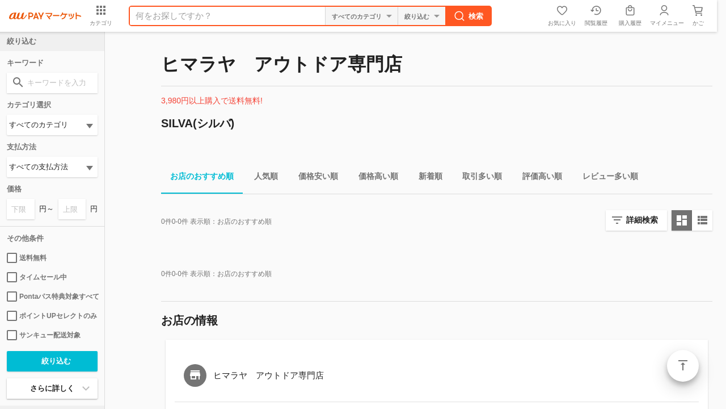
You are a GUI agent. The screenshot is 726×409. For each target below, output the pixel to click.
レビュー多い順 (605, 178)
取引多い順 (477, 178)
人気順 (261, 178)
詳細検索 (642, 219)
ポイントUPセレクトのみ (52, 316)
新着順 (426, 178)
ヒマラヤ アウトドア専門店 (268, 375)
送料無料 (27, 258)
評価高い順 (537, 178)
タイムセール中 (37, 277)
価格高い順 (373, 178)
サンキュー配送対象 (44, 335)
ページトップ (683, 366)
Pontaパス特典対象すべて (52, 296)
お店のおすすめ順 (197, 178)
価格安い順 (313, 178)
